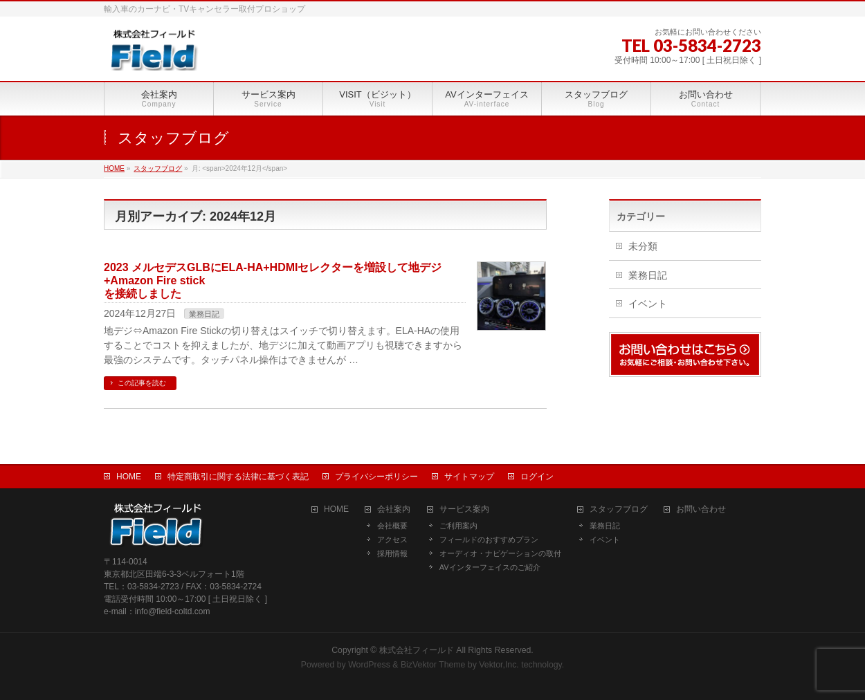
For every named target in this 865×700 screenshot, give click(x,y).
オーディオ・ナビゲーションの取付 (500, 553)
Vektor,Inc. (499, 665)
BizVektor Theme (433, 665)
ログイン (537, 476)
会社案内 (393, 509)
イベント (647, 303)
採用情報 (392, 553)
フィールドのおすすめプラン (488, 539)
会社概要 (392, 526)
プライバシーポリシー (376, 476)
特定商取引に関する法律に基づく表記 (238, 476)
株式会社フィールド (416, 650)
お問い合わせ (701, 509)
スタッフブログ (619, 509)
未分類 (642, 246)
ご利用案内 (458, 526)
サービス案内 (464, 509)
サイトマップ (469, 476)
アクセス (392, 539)
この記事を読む (142, 383)
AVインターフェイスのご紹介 (489, 567)
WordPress (369, 665)
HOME (128, 476)
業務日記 (204, 314)
